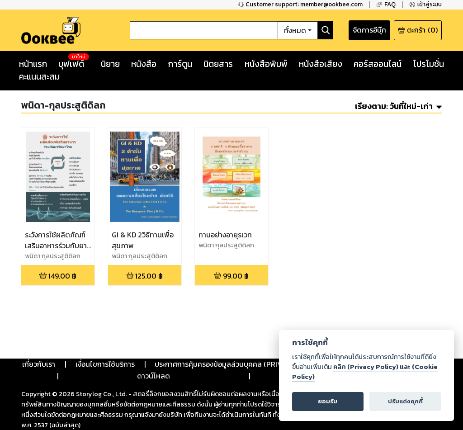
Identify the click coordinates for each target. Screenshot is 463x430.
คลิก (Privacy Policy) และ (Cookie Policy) (365, 372)
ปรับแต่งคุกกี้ (405, 401)
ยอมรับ (327, 401)
